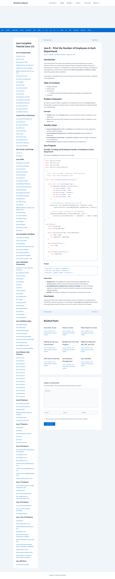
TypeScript (76, 30)
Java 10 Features (20, 364)
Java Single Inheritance (22, 181)
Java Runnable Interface (22, 330)
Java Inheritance (20, 178)
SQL (34, 30)
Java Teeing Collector (21, 513)
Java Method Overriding (22, 196)
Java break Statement (22, 140)
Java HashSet (19, 293)
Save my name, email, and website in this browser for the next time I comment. (67, 419)
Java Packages (20, 221)
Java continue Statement (22, 143)
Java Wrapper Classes (22, 227)
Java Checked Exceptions (22, 252)
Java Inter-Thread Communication (25, 339)
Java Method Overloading (23, 193)
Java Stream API (20, 409)
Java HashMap (20, 305)
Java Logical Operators (22, 109)
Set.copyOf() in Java (21, 457)
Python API (28, 30)
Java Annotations (20, 224)
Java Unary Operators (22, 106)
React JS (83, 30)
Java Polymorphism (21, 190)
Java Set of (19, 439)
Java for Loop (19, 134)
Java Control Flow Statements (24, 119)
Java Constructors (21, 169)
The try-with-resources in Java (24, 258)
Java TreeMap (19, 311)
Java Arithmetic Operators (23, 97)
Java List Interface (21, 276)
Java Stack (18, 284)
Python (22, 30)
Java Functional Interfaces (23, 406)
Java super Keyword (21, 215)
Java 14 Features (20, 375)
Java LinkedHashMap (21, 308)
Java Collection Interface (22, 273)
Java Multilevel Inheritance (23, 184)
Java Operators (20, 94)
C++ (47, 30)
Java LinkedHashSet (21, 296)
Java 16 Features (20, 381)
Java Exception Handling (22, 237)
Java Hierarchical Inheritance (23, 187)
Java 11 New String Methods (23, 493)
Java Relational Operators (23, 103)
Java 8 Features (20, 358)
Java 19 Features (20, 390)
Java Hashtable (20, 314)
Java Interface (19, 204)
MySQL (89, 30)
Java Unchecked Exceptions (23, 255)
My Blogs (70, 3)
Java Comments (20, 91)
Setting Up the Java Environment (25, 65)
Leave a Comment (49, 54)
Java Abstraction (20, 199)
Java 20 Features (20, 393)
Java (2, 30)
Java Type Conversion (21, 88)
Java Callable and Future (22, 345)
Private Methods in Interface (23, 433)
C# (50, 30)
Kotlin (39, 30)
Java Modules (19, 427)
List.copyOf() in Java (21, 454)
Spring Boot (15, 30)
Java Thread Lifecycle (21, 333)
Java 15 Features (20, 378)
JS (66, 30)
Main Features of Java (22, 62)
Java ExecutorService (21, 342)
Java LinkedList (20, 282)
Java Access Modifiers (22, 172)
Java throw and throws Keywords (25, 246)
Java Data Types (20, 85)
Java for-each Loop (21, 137)
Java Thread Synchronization (23, 336)
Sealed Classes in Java (22, 549)
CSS (70, 30)
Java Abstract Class (21, 202)
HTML (61, 30)
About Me (96, 3)
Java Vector (19, 288)
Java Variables (20, 82)
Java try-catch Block (21, 240)
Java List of (19, 436)
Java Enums (19, 230)
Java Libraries (53, 3)
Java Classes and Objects (22, 166)
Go (54, 30)
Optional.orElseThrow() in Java (24, 478)
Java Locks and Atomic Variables (24, 348)
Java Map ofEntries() (21, 442)
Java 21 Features (20, 396)
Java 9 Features (20, 361)
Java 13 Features (20, 372)
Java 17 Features (20, 384)
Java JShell (19, 430)
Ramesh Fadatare (20, 3)
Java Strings (19, 156)
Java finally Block (20, 243)
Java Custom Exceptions (22, 249)
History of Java (20, 59)
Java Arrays (19, 153)
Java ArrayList (19, 279)
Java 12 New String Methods (23, 505)
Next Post (95, 40)
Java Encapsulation (21, 175)
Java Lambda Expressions (22, 403)
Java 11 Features (20, 366)
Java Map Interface (21, 302)
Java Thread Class (20, 327)
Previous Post (47, 40)
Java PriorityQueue (21, 317)
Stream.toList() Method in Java (24, 552)
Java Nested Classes (21, 218)
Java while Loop (20, 128)
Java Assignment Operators (23, 100)
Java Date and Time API (22, 420)
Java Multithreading (21, 324)
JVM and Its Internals (21, 76)
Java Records (19, 520)
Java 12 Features (20, 370)
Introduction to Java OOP (22, 163)
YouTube (79, 3)
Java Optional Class (21, 417)
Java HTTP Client (20, 490)
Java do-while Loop (21, 131)
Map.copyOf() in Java (21, 460)
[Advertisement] (57, 17)
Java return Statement (22, 146)
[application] (57, 3)
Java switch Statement (22, 125)
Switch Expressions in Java (23, 524)
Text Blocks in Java (21, 531)
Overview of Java (20, 56)
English (62, 3)
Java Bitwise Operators (22, 112)
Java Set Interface (20, 290)
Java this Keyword (21, 212)
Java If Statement (20, 122)
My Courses (87, 3)
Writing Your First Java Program (24, 68)
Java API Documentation (22, 564)
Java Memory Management (23, 79)
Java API (8, 30)
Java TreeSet (19, 299)
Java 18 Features (20, 387)
